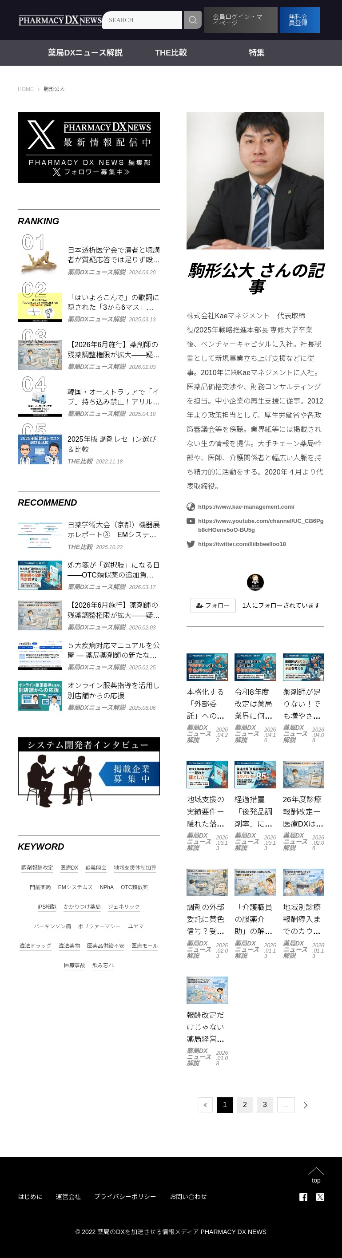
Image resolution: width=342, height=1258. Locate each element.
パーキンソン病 (52, 927)
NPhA (107, 887)
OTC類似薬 (134, 887)
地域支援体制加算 (135, 868)
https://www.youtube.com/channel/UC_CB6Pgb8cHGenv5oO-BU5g (255, 525)
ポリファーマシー (99, 927)
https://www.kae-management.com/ (240, 506)
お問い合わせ (188, 1196)
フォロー (213, 605)
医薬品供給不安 (105, 946)
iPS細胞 (47, 907)
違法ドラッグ (36, 946)
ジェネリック (124, 907)
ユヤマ (136, 927)
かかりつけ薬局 (82, 907)
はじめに (30, 1196)
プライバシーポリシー (125, 1196)
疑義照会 (96, 868)
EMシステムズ (75, 887)
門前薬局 (40, 887)
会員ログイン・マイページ (238, 20)
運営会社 (68, 1196)
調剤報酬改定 (37, 868)
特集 (257, 53)
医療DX (69, 868)
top (316, 1180)
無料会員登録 (298, 20)
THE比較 (171, 53)
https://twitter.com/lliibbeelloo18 (236, 544)
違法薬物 (69, 946)
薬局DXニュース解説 (85, 53)
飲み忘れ (103, 966)
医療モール (144, 946)
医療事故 (74, 966)
